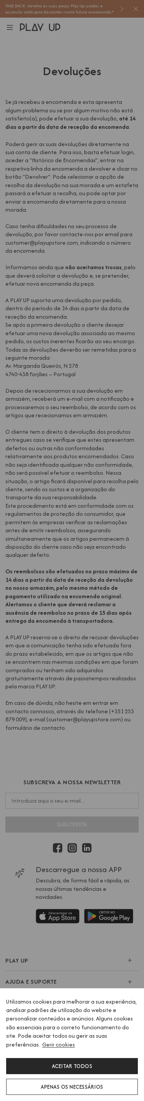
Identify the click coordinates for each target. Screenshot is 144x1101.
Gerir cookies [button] (58, 1044)
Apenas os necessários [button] (72, 1087)
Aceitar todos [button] (72, 1066)
